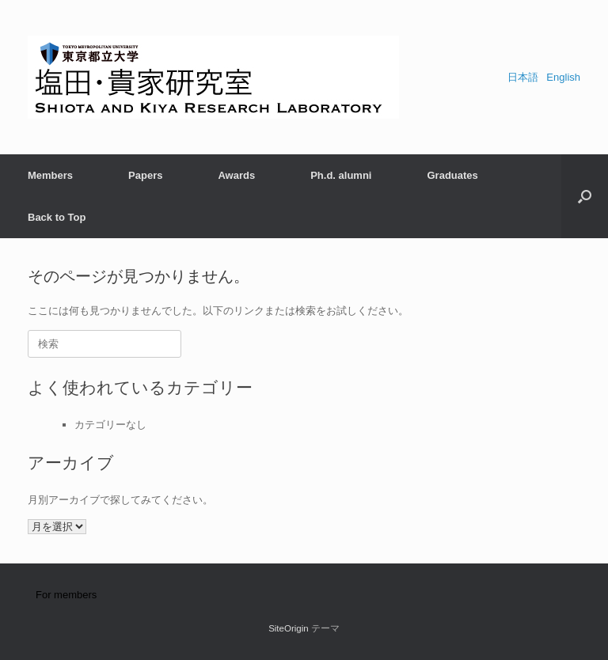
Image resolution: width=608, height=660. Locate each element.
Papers (145, 175)
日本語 (522, 77)
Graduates (452, 175)
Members (50, 175)
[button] (584, 196)
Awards (236, 175)
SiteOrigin (288, 628)
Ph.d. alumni (340, 175)
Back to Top (57, 217)
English (563, 77)
